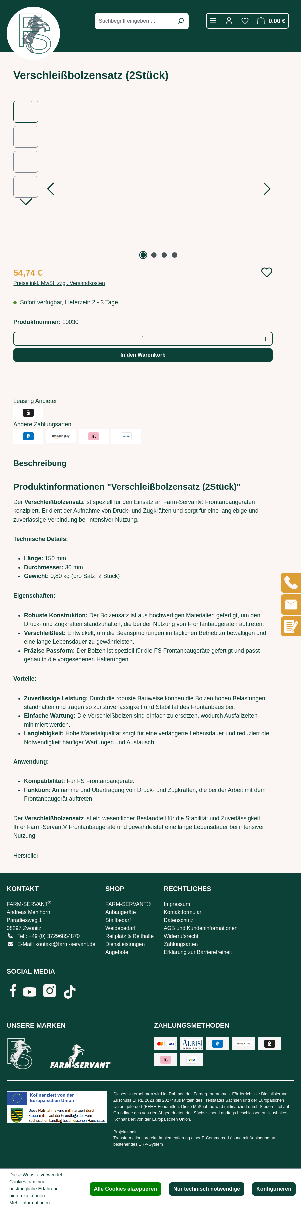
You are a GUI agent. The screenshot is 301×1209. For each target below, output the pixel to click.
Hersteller (25, 855)
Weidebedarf (120, 928)
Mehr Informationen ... (32, 1202)
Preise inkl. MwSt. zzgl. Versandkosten (59, 283)
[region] (143, 181)
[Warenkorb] (269, 20)
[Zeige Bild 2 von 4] (154, 255)
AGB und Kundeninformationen (200, 928)
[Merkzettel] (245, 20)
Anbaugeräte (120, 912)
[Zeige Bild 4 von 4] (174, 255)
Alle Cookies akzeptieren (125, 1189)
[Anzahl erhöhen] (266, 339)
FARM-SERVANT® (128, 904)
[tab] (40, 463)
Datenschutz (178, 920)
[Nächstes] (267, 191)
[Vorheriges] (50, 191)
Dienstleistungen (125, 944)
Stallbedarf (118, 920)
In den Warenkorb (143, 355)
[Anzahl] (143, 339)
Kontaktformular (182, 912)
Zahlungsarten (181, 944)
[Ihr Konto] (229, 20)
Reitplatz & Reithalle (129, 936)
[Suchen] (180, 21)
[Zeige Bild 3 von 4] (164, 255)
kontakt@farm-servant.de (65, 944)
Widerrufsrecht (181, 936)
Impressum (177, 904)
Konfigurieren (273, 1189)
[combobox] (134, 21)
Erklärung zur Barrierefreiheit (198, 952)
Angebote (116, 952)
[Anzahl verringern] (20, 339)
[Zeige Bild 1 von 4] (143, 255)
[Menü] (213, 20)
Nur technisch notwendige (206, 1189)
